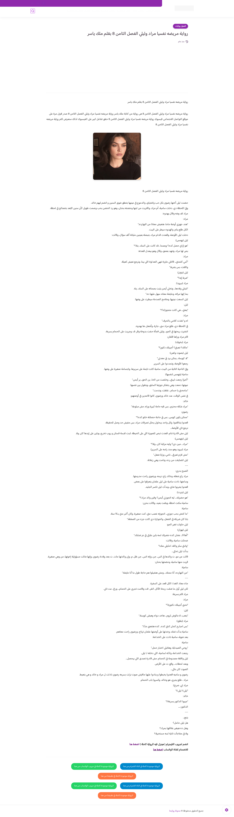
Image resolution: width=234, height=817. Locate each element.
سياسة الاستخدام (117, 3)
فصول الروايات (152, 12)
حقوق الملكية (143, 3)
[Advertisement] (117, 66)
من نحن (130, 3)
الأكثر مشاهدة (122, 12)
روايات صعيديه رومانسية (102, 12)
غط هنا (132, 744)
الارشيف (85, 3)
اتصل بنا (155, 3)
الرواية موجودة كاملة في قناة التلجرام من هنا (141, 766)
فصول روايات (180, 26)
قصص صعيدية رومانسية (76, 12)
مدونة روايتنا (175, 811)
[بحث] (32, 12)
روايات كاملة (137, 12)
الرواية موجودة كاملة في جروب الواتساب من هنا (94, 766)
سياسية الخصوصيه (99, 3)
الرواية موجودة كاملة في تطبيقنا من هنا (117, 776)
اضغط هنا (158, 750)
